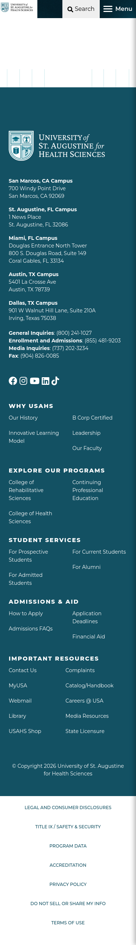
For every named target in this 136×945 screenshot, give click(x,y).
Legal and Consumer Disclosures (68, 807)
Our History (23, 418)
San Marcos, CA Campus (41, 181)
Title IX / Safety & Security (67, 826)
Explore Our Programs (57, 470)
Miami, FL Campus (33, 238)
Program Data (67, 846)
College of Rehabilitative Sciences (26, 490)
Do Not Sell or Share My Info (68, 903)
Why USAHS (31, 406)
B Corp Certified (93, 418)
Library (17, 716)
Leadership (87, 433)
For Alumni (87, 567)
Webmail (20, 701)
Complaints (80, 670)
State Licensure (85, 731)
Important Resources (54, 658)
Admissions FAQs (31, 628)
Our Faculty (87, 448)
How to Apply (26, 613)
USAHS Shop (25, 731)
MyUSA (18, 685)
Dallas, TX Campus (33, 303)
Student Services (45, 540)
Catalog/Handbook (90, 685)
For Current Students (99, 552)
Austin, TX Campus (34, 274)
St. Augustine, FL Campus (43, 209)
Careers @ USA (84, 701)
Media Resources (87, 716)
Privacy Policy (68, 884)
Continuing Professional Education (88, 490)
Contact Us (23, 670)
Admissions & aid (44, 601)
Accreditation (68, 865)
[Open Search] (81, 9)
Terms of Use (68, 922)
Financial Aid (89, 636)
